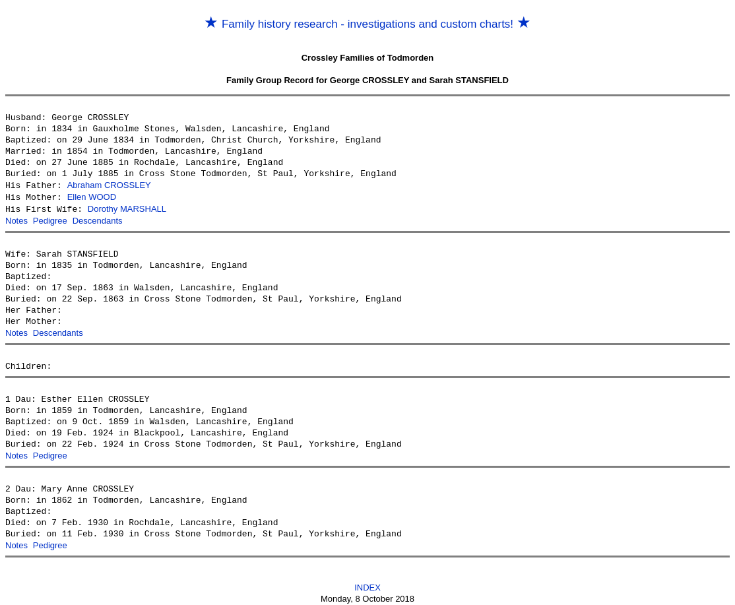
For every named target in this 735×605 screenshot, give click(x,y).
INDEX (367, 583)
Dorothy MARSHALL (127, 207)
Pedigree (50, 219)
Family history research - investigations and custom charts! (367, 24)
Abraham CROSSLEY (109, 185)
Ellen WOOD (91, 196)
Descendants (98, 219)
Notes (16, 219)
